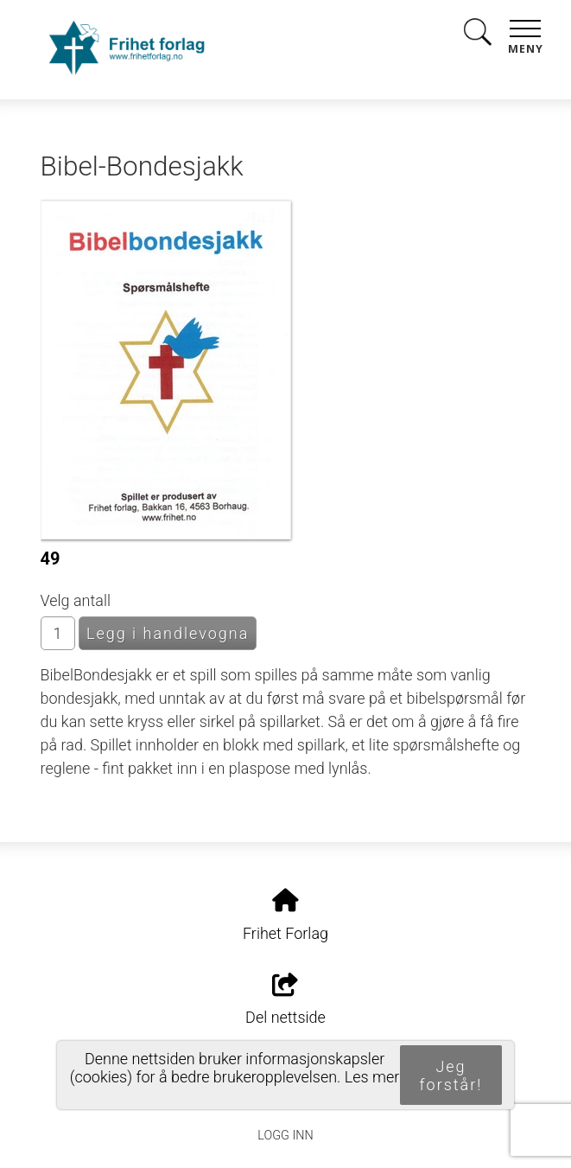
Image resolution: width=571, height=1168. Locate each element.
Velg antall (76, 600)
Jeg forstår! (451, 1075)
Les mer (372, 1077)
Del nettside (285, 1000)
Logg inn (285, 1135)
